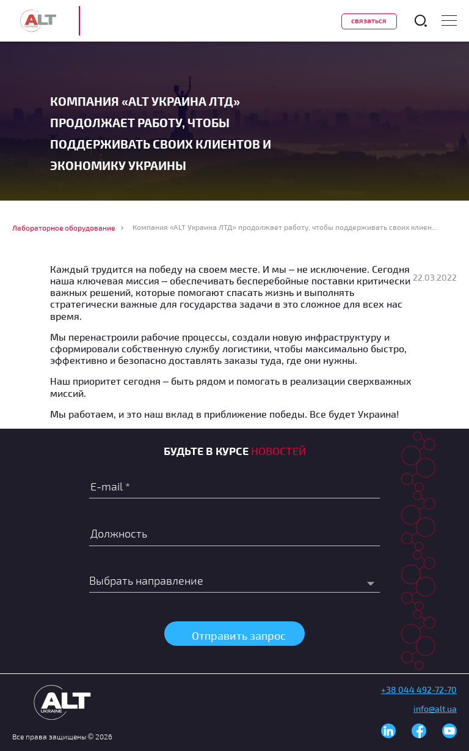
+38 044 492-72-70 (419, 689)
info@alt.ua (435, 708)
